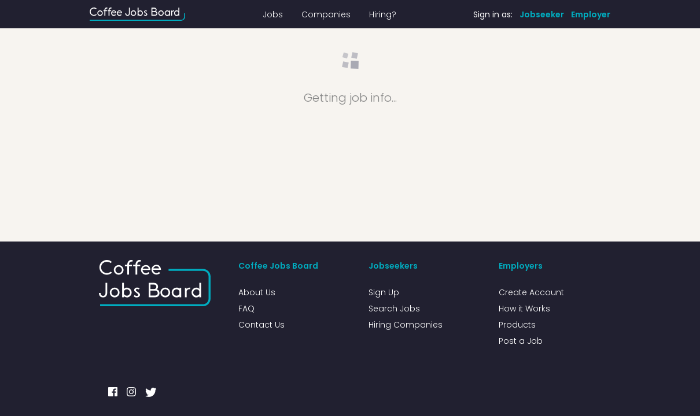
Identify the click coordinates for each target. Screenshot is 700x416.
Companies (326, 14)
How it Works (524, 308)
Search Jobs (394, 308)
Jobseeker (542, 14)
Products (517, 324)
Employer (590, 14)
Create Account (531, 292)
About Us (256, 292)
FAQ (246, 308)
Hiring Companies (406, 324)
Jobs (273, 14)
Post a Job (521, 341)
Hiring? (382, 14)
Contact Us (261, 324)
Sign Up (384, 292)
